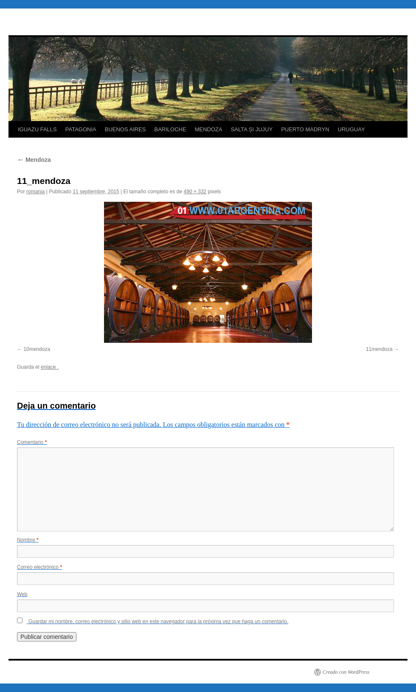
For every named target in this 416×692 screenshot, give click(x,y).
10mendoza (36, 349)
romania (35, 192)
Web (22, 594)
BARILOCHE (170, 129)
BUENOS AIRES (125, 129)
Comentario (32, 442)
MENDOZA (208, 129)
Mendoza (34, 159)
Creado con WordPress (346, 672)
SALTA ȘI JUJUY (252, 129)
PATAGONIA (80, 129)
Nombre (28, 540)
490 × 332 (195, 192)
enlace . (50, 367)
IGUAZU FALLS (37, 129)
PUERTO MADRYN (305, 129)
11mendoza (379, 349)
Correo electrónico (39, 567)
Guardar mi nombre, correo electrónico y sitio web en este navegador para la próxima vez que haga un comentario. (158, 621)
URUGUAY (351, 129)
